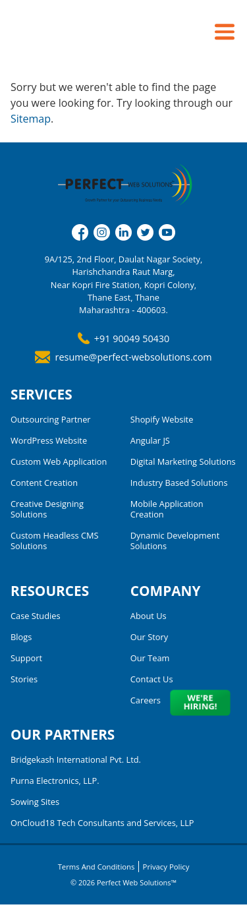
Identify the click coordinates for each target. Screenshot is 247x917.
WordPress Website (49, 440)
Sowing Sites (35, 802)
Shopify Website (162, 419)
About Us (148, 616)
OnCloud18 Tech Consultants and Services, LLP (102, 823)
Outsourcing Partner (51, 419)
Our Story (149, 637)
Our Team (150, 658)
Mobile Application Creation (167, 509)
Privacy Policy (167, 866)
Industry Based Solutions (179, 482)
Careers (145, 700)
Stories (24, 679)
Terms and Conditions (95, 866)
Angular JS (150, 440)
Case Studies (36, 616)
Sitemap (31, 118)
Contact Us (151, 679)
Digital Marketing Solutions (183, 461)
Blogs (21, 637)
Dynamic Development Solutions (174, 540)
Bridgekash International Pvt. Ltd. (76, 759)
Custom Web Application (59, 461)
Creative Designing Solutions (47, 509)
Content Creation (44, 482)
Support (26, 658)
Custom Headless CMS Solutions (55, 540)
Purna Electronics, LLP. (55, 780)
